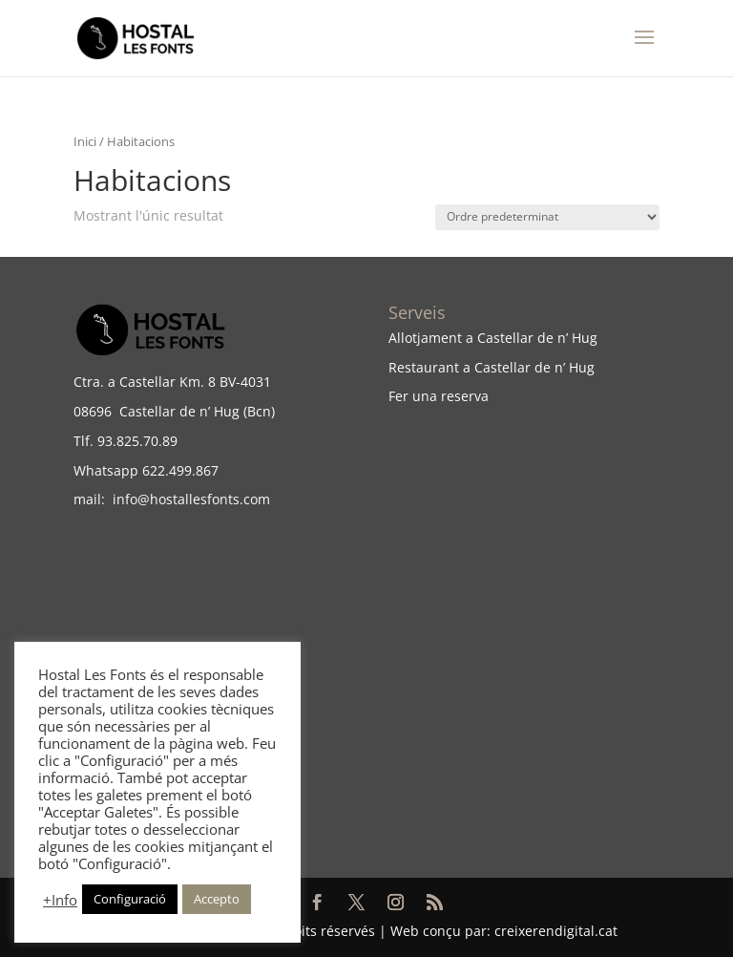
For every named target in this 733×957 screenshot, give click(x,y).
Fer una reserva (438, 396)
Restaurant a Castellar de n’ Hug (491, 367)
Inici (84, 141)
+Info (60, 899)
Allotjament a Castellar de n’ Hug (492, 338)
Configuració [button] (130, 898)
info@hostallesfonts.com (187, 499)
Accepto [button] (217, 898)
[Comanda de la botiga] (547, 217)
